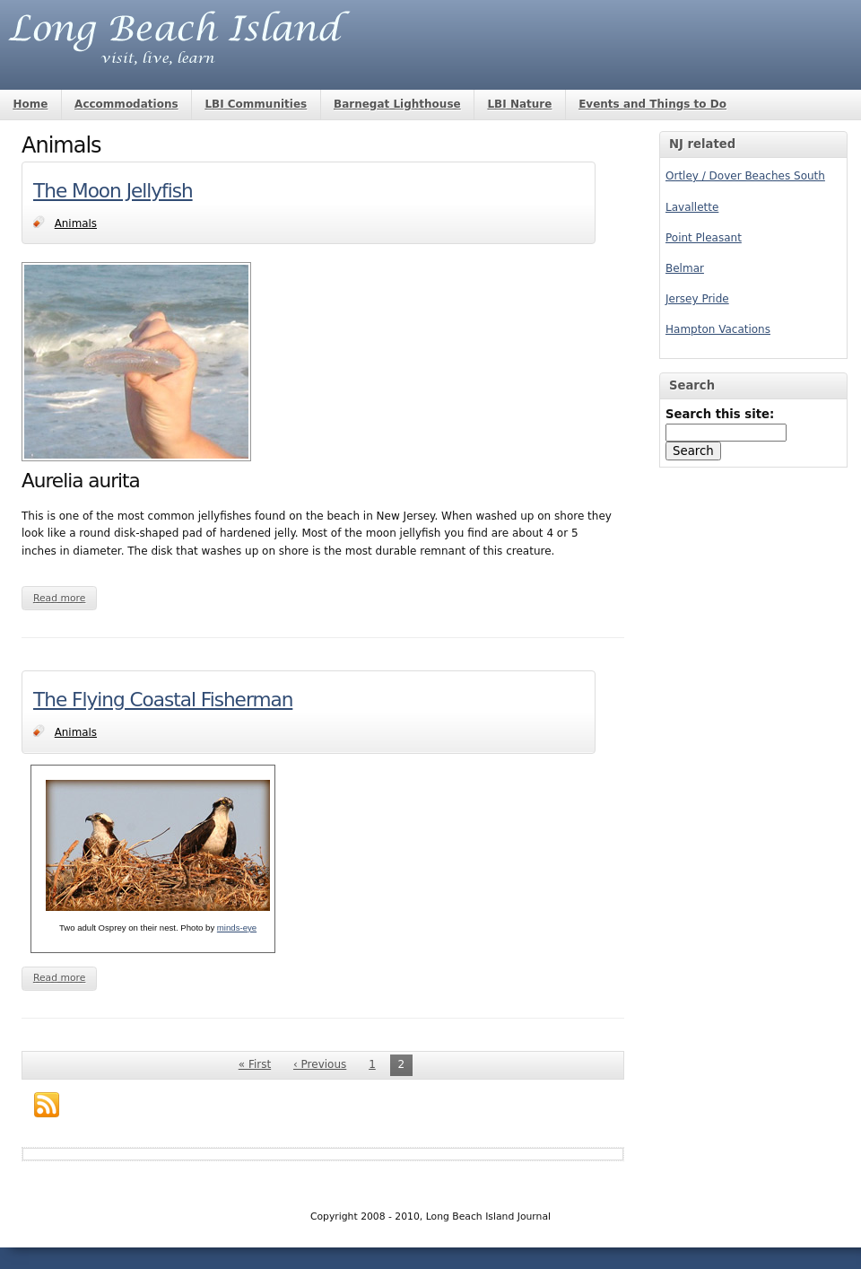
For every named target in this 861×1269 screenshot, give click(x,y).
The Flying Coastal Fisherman (162, 699)
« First (255, 1064)
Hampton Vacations (717, 329)
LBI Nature (519, 104)
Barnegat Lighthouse (397, 104)
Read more (59, 598)
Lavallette (691, 207)
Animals (76, 223)
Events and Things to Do (652, 104)
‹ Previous (319, 1064)
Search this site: (719, 414)
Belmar (684, 268)
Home (30, 104)
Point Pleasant (703, 238)
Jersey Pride (697, 299)
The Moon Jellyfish (113, 190)
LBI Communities (255, 104)
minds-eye (237, 927)
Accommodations (126, 104)
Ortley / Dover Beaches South (745, 176)
